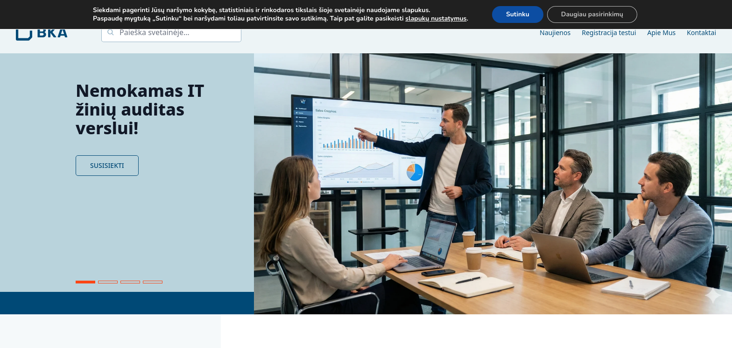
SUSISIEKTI (107, 165)
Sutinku (517, 14)
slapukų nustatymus (435, 18)
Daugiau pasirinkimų (592, 14)
